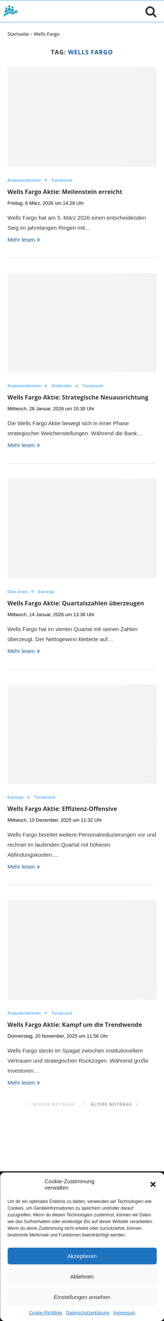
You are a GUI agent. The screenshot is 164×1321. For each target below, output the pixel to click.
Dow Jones (17, 591)
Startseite (18, 34)
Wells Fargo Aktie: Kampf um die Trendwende (74, 1025)
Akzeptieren (82, 1256)
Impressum (124, 1312)
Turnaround (61, 180)
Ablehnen (82, 1276)
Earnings (46, 591)
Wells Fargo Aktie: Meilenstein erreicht (64, 192)
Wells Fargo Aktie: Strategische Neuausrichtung (77, 397)
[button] (153, 1184)
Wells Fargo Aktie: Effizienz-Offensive (62, 809)
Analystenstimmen (24, 180)
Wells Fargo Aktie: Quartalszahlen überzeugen (75, 603)
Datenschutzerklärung (87, 1312)
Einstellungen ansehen (82, 1297)
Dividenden (61, 385)
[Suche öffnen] (149, 11)
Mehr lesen (23, 239)
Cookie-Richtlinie (45, 1312)
